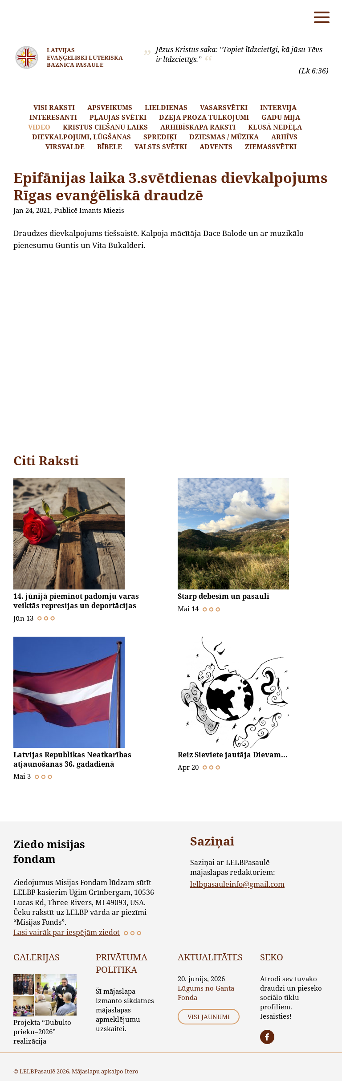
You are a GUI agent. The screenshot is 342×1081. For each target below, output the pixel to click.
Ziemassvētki (271, 146)
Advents (216, 146)
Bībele (109, 146)
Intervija (278, 107)
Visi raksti (54, 107)
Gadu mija (280, 117)
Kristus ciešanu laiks (105, 126)
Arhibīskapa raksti (198, 126)
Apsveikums (109, 107)
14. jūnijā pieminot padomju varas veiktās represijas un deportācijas (76, 600)
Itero (131, 1070)
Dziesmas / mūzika (224, 136)
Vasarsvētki (224, 107)
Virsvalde (65, 146)
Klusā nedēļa (275, 126)
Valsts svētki (160, 146)
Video (39, 126)
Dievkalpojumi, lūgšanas (81, 136)
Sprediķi (160, 136)
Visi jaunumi (208, 1016)
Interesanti (53, 117)
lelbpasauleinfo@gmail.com (237, 882)
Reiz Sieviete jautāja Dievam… (233, 754)
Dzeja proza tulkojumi (204, 117)
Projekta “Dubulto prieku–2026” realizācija (42, 1030)
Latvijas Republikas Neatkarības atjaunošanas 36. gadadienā (72, 758)
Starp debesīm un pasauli (223, 596)
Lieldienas (166, 107)
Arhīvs (284, 136)
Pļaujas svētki (118, 117)
